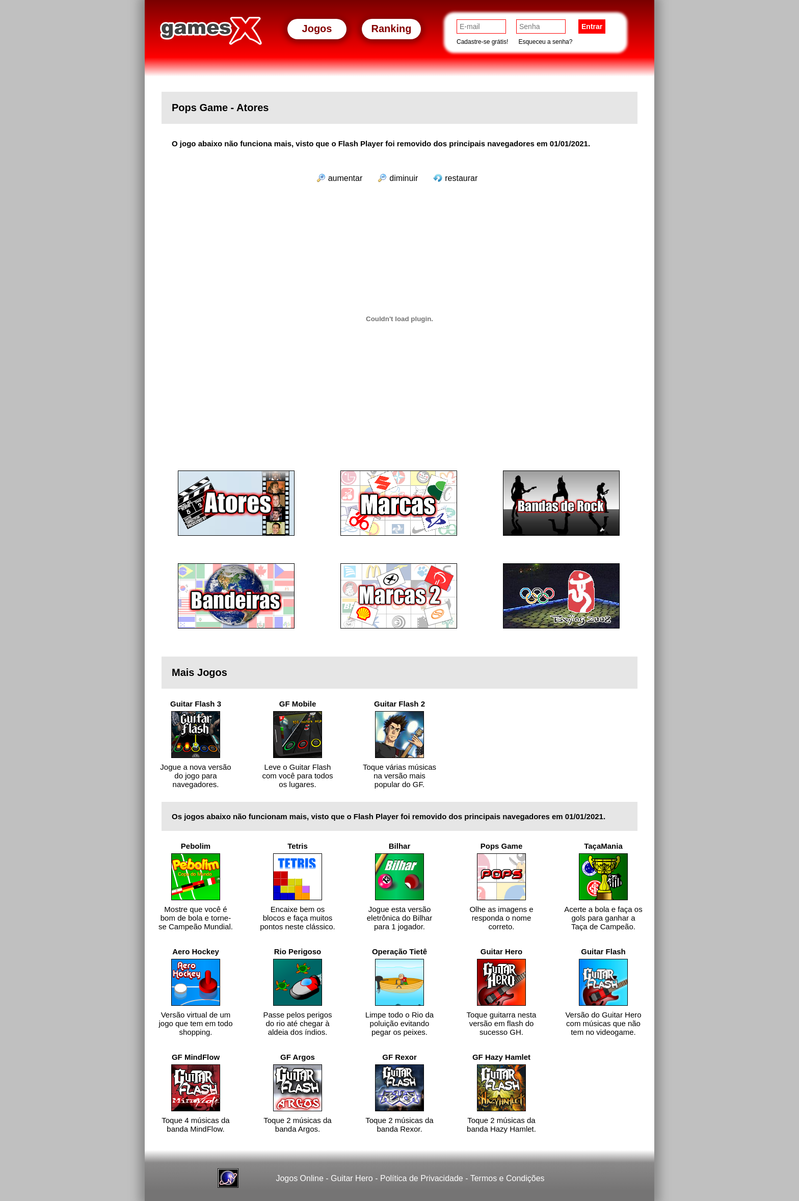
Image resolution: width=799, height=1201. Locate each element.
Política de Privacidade (421, 1178)
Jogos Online (299, 1178)
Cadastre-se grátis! (482, 41)
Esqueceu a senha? (545, 41)
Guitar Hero (352, 1178)
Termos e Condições (507, 1178)
